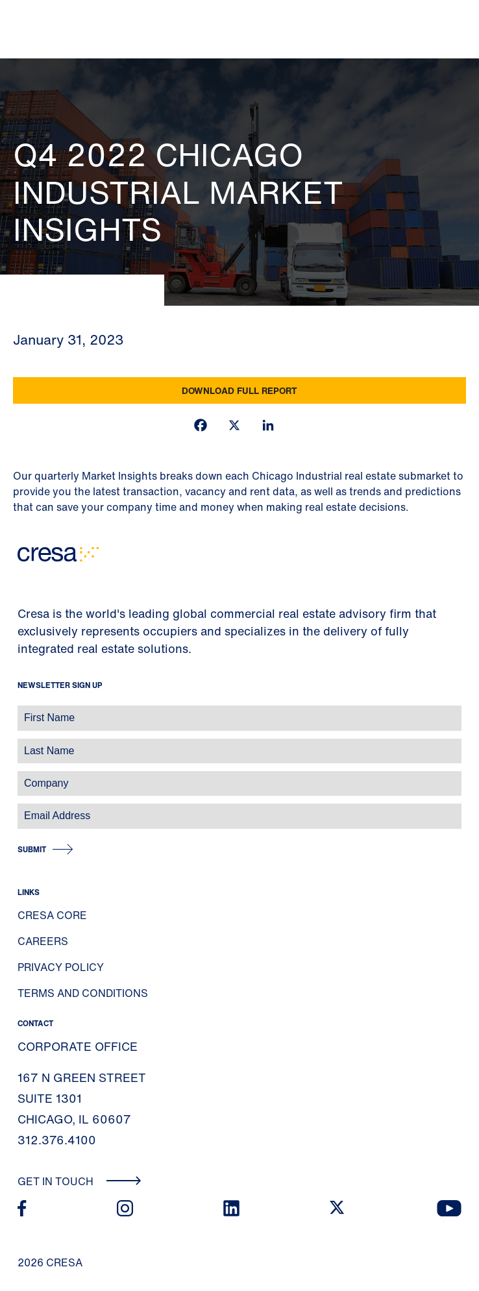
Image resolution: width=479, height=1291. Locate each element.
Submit (32, 849)
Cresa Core (52, 915)
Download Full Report (239, 390)
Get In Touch (79, 1181)
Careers (43, 941)
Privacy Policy (61, 967)
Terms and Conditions (83, 993)
